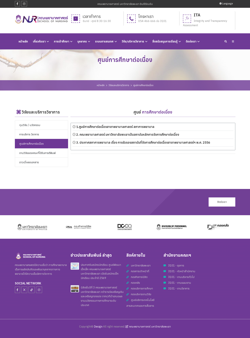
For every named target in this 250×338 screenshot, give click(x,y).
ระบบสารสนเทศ (104, 41)
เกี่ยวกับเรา (39, 41)
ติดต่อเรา (191, 41)
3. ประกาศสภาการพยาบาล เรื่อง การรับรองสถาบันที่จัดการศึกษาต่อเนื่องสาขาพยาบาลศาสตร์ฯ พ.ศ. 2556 (141, 142)
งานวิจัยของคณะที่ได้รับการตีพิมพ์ (37, 153)
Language (226, 3)
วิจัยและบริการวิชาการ (119, 85)
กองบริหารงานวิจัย (141, 294)
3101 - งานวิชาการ (179, 288)
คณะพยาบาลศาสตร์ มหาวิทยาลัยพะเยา (148, 326)
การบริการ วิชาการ (29, 134)
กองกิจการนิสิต (139, 277)
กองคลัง (135, 282)
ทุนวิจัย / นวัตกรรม (29, 125)
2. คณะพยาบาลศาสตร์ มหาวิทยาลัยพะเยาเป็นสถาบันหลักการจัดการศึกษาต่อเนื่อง (125, 135)
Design (98, 326)
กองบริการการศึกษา (142, 288)
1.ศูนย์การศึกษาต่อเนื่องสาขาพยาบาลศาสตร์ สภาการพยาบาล (113, 127)
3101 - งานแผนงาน (179, 282)
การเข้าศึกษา (61, 41)
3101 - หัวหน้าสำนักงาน (181, 271)
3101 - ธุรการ (176, 265)
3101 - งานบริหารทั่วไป (181, 277)
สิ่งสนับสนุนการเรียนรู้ (165, 41)
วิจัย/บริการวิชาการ (133, 41)
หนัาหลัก (23, 41)
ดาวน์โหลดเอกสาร (29, 162)
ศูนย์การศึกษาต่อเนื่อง (143, 85)
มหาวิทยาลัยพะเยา (141, 265)
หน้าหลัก (101, 85)
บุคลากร (82, 41)
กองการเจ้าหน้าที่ (140, 271)
